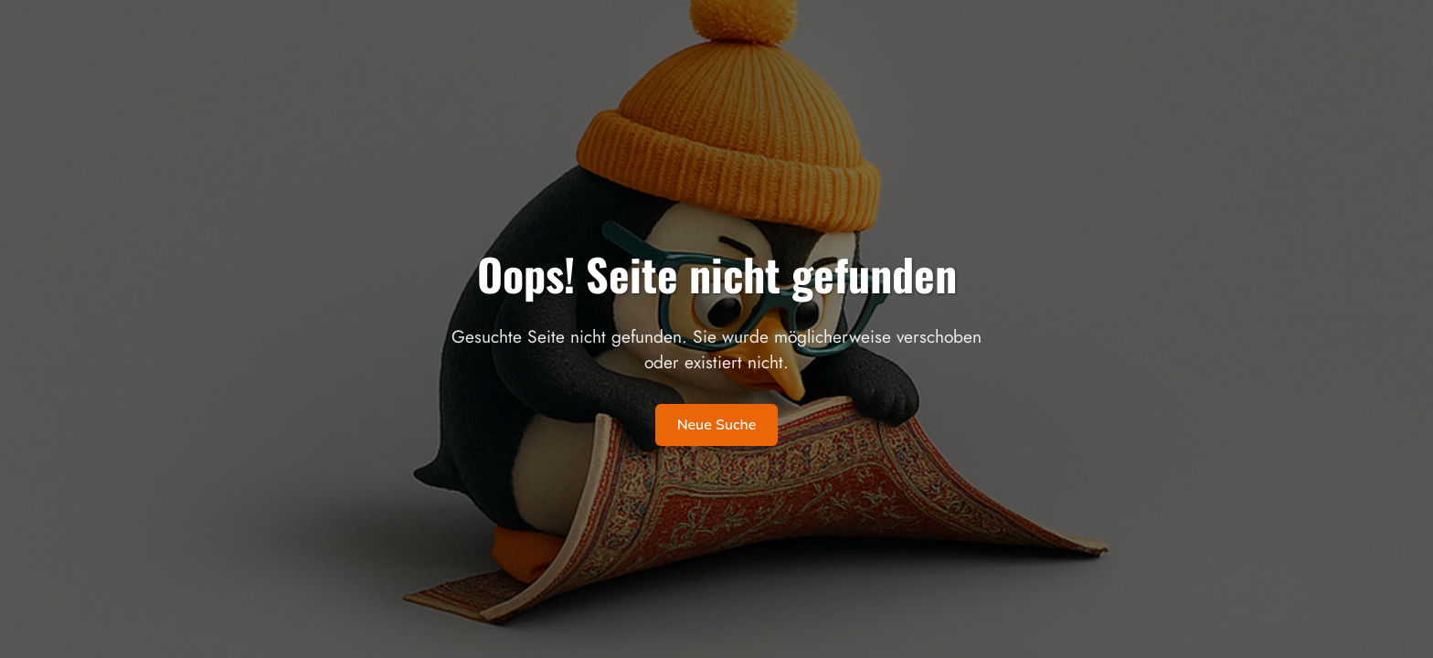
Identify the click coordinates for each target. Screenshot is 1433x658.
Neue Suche (717, 425)
